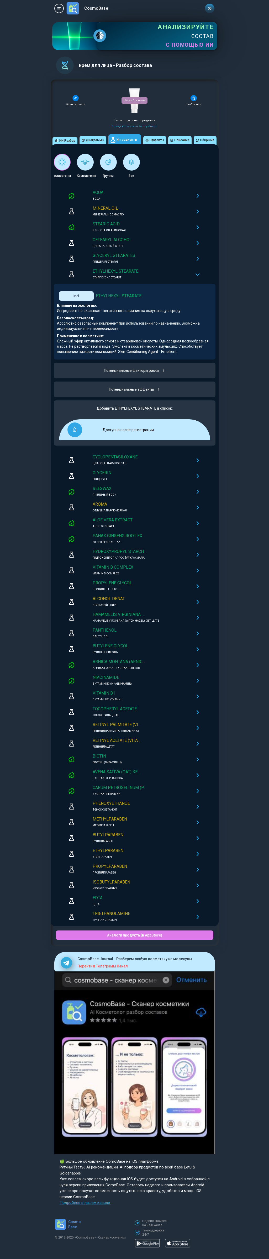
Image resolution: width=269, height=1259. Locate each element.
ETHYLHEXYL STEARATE (118, 295)
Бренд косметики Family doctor (134, 126)
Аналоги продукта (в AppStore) (134, 935)
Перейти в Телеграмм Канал (102, 966)
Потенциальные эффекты (134, 389)
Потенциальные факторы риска (134, 370)
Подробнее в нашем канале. (85, 1202)
